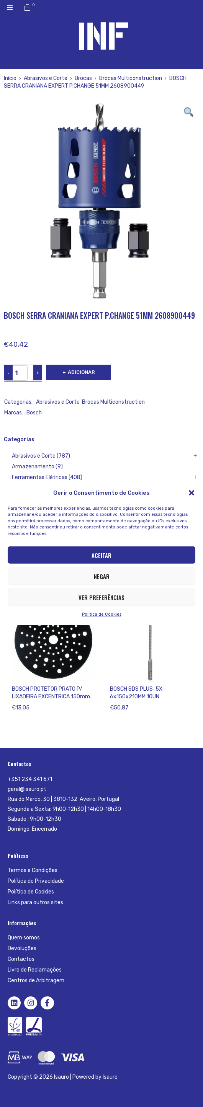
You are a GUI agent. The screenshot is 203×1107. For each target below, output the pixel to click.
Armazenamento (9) (37, 466)
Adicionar (81, 372)
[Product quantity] (16, 373)
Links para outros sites (35, 902)
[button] (191, 492)
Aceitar (101, 555)
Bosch (34, 412)
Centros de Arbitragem (36, 980)
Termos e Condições (32, 870)
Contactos (21, 959)
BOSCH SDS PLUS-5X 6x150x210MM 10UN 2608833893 (136, 697)
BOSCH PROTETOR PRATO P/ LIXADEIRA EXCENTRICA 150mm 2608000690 (51, 697)
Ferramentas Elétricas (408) (47, 477)
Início (10, 78)
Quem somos (24, 937)
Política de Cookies (101, 614)
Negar (102, 576)
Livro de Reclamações (35, 970)
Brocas (83, 78)
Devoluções (22, 948)
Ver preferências (101, 597)
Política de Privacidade (36, 881)
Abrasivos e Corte (45, 78)
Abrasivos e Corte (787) (41, 456)
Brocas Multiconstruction (130, 78)
